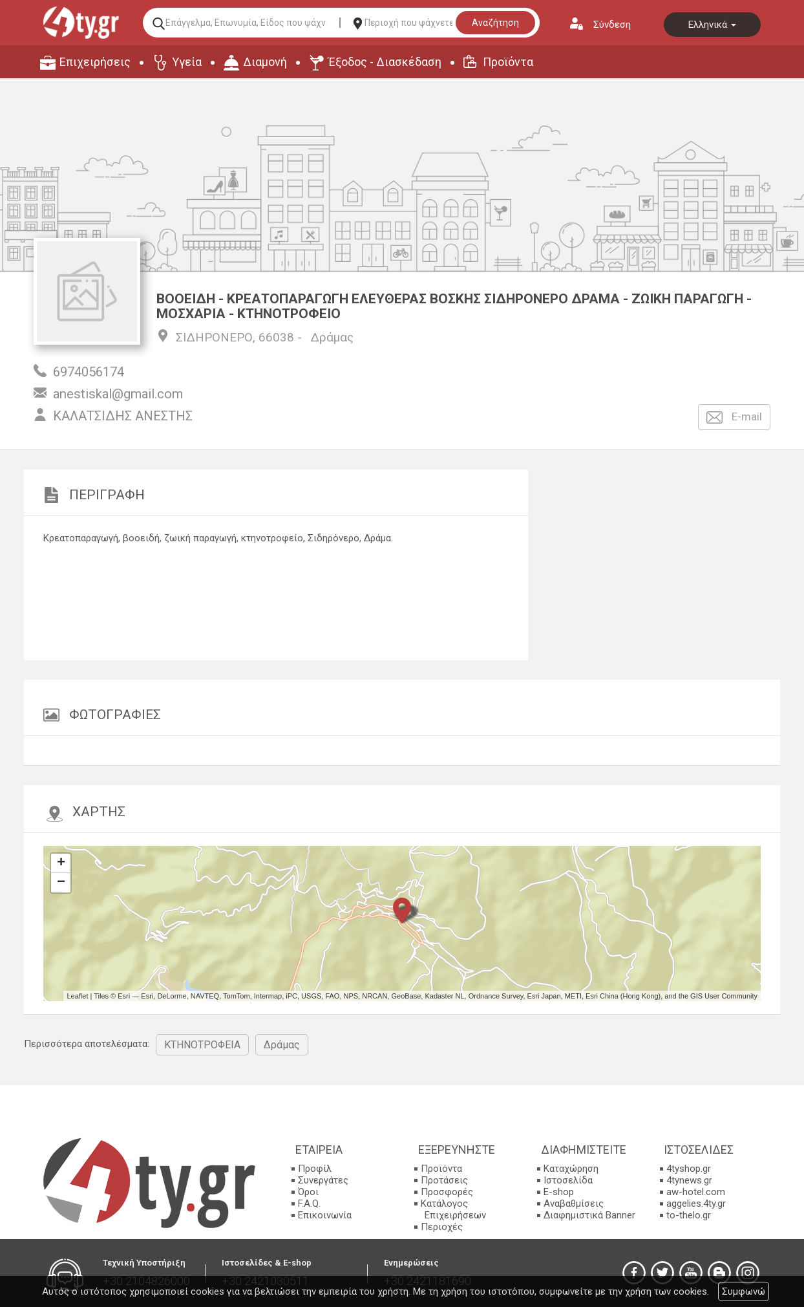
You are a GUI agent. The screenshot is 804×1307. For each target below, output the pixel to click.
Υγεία (187, 62)
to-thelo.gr (688, 1215)
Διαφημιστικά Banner (589, 1215)
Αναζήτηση (495, 22)
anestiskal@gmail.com (118, 394)
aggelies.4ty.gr (696, 1203)
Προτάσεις (444, 1180)
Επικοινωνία (325, 1215)
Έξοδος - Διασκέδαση (384, 62)
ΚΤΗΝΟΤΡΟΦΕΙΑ (202, 1045)
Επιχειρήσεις (95, 62)
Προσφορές (447, 1192)
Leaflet (77, 996)
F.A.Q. (309, 1203)
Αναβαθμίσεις (574, 1203)
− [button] (61, 882)
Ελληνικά (712, 24)
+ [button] (61, 863)
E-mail (734, 417)
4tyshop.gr (688, 1168)
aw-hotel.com (695, 1192)
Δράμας (332, 337)
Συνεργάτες (323, 1180)
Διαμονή (265, 62)
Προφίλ (315, 1168)
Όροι (308, 1192)
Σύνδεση (612, 24)
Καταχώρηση (571, 1168)
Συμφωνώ (743, 1291)
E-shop (559, 1192)
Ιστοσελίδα (568, 1180)
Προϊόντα (508, 62)
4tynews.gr (689, 1180)
